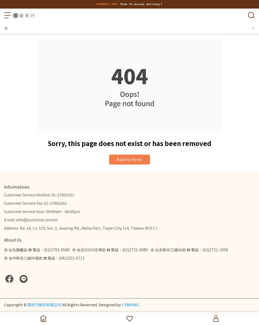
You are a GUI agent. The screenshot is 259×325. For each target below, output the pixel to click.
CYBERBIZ (130, 304)
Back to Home (129, 159)
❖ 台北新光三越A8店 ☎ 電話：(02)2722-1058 (189, 249)
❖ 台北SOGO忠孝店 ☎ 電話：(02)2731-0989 (110, 249)
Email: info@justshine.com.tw (30, 219)
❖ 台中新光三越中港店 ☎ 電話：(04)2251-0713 (44, 258)
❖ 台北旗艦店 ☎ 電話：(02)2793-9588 (36, 249)
